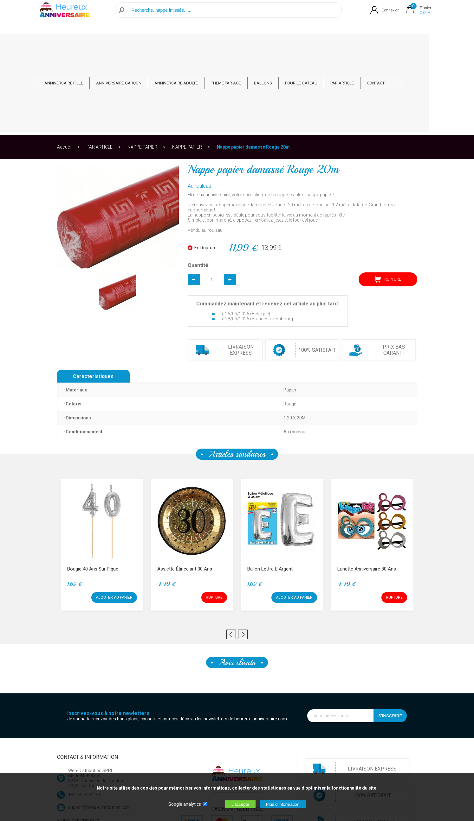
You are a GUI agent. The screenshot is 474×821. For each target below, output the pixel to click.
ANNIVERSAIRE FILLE (86, 45)
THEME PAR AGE (248, 45)
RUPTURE (388, 200)
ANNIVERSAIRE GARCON (141, 45)
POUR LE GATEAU (324, 45)
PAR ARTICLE (364, 45)
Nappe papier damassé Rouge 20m (253, 67)
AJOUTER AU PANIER (114, 518)
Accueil (64, 67)
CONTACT (398, 45)
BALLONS (285, 45)
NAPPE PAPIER (142, 67)
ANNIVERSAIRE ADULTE (198, 45)
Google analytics (184, 804)
